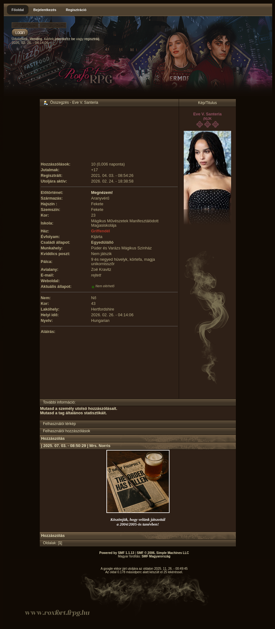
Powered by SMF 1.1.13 (117, 553)
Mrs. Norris (100, 446)
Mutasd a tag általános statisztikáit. (73, 413)
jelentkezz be (65, 39)
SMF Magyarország (155, 556)
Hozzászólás (53, 438)
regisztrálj (91, 39)
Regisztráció (76, 10)
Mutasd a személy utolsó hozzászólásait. (78, 408)
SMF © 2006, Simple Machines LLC (163, 553)
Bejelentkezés (45, 10)
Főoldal (18, 10)
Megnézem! (102, 192)
